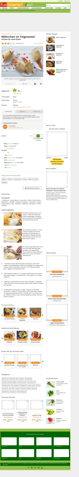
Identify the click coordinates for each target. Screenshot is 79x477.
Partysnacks (5, 410)
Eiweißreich (9, 373)
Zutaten (4, 136)
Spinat (57, 391)
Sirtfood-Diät (28, 410)
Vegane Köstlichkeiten (57, 323)
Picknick (23, 420)
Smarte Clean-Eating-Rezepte (57, 299)
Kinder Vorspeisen (21, 423)
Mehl (8, 146)
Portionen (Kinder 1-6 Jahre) (38, 139)
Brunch (34, 420)
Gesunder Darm (22, 413)
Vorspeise (12, 423)
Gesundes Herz (31, 413)
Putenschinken (11, 157)
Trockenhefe (10, 148)
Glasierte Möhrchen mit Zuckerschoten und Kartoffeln (62, 71)
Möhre (4, 179)
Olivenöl (9, 155)
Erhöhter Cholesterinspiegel (9, 413)
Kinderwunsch (5, 417)
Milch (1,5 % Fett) (11, 165)
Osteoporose (23, 417)
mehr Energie (14, 417)
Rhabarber (59, 418)
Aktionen (58, 8)
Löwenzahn (59, 409)
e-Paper (66, 157)
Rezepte (12, 8)
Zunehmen (5, 420)
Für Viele (12, 420)
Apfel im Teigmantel (61, 37)
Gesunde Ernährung (23, 8)
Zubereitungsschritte (7, 210)
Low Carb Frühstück (9, 350)
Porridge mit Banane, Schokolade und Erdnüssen (22, 445)
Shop (65, 8)
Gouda (15, 162)
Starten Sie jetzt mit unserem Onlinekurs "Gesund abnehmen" (57, 181)
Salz (8, 153)
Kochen (29, 420)
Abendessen (5, 423)
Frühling (4, 8)
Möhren (9, 143)
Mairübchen (59, 400)
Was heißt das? (17, 93)
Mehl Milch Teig (14, 410)
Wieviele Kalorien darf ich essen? (22, 107)
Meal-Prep (35, 396)
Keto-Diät (35, 350)
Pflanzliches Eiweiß (22, 373)
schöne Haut (31, 417)
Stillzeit (38, 417)
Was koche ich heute (9, 396)
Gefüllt (21, 410)
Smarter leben (49, 8)
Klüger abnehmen (37, 8)
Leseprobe (48, 157)
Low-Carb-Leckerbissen (57, 274)
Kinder (17, 420)
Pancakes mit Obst (36, 447)
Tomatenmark (11, 160)
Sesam (9, 167)
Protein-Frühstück (35, 373)
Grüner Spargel (60, 381)
